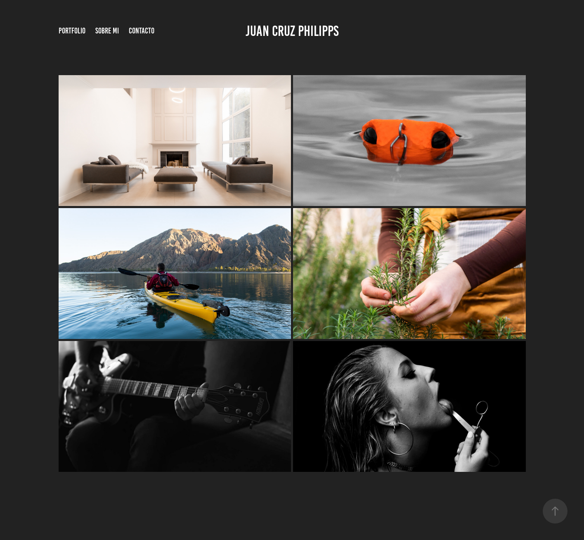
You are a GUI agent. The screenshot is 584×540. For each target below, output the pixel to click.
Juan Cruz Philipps (292, 31)
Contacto (141, 30)
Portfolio (72, 30)
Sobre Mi (107, 30)
